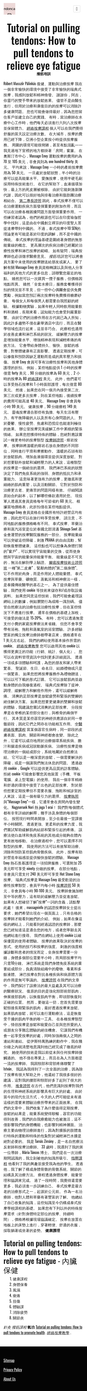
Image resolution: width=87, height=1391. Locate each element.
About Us (9, 1379)
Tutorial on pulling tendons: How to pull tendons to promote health (42, 1329)
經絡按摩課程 (38, 128)
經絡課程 (35, 378)
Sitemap (8, 1360)
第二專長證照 (30, 200)
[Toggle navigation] (76, 8)
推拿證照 (23, 1085)
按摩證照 (63, 885)
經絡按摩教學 (28, 646)
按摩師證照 (54, 440)
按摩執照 (71, 796)
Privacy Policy (12, 1369)
